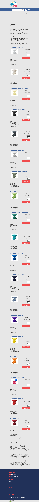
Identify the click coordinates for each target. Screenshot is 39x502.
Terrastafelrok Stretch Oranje (17, 355)
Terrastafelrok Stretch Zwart (17, 109)
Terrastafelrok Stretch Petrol (17, 294)
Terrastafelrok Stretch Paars (17, 314)
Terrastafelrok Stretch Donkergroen (19, 211)
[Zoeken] (22, 10)
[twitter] (25, 501)
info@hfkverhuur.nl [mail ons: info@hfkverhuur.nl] (14, 475)
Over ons (11, 480)
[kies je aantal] (28, 55)
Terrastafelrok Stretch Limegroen (18, 191)
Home (10, 13)
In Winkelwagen (26, 57)
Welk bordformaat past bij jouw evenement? (18, 495)
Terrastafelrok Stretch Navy (17, 273)
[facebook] (23, 501)
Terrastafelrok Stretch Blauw (17, 253)
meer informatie (13, 64)
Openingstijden (13, 481)
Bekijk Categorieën (19, 18)
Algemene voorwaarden (14, 489)
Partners (11, 482)
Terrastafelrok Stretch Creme (17, 68)
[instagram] (27, 501)
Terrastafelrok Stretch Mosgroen (18, 170)
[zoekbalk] (18, 10)
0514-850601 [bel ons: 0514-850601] (13, 473)
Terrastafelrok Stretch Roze (17, 376)
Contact (11, 494)
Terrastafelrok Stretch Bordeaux (18, 417)
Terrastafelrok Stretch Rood (17, 396)
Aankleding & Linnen (16, 13)
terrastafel (13, 24)
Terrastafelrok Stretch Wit (16, 47)
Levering (11, 487)
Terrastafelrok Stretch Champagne (19, 88)
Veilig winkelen (13, 488)
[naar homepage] (19, 4)
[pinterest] (29, 501)
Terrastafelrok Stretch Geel (17, 335)
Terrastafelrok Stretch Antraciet (18, 129)
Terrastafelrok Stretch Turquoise (18, 232)
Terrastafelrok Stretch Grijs (17, 150)
